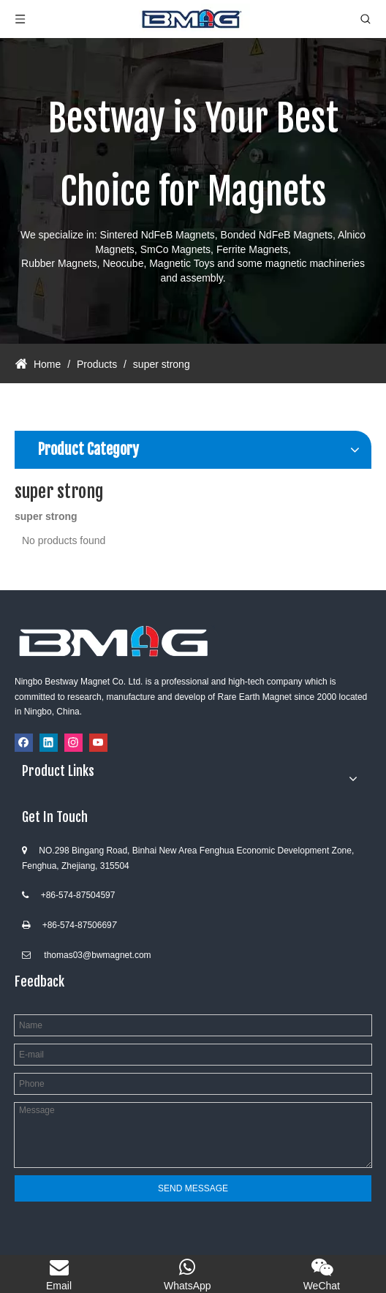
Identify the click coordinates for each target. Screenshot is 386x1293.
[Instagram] (73, 743)
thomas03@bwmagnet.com (97, 955)
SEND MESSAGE (193, 1188)
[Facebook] (24, 743)
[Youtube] (98, 743)
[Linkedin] (48, 743)
